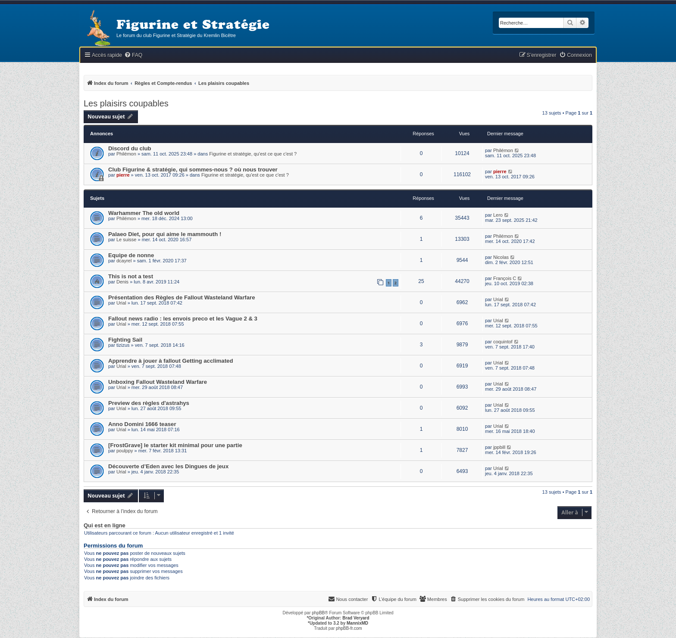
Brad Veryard (355, 618)
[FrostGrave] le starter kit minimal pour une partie (175, 445)
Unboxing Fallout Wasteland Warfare (157, 382)
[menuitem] (133, 55)
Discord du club (129, 148)
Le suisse (126, 239)
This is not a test (130, 276)
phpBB (318, 612)
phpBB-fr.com (349, 628)
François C (504, 278)
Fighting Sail (125, 339)
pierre (123, 174)
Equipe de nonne (131, 255)
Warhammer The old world (143, 213)
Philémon (126, 153)
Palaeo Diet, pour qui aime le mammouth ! (164, 234)
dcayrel (123, 260)
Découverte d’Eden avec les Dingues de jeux (168, 466)
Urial (121, 302)
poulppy (124, 450)
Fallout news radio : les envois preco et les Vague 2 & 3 (182, 318)
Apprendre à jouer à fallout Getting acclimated (170, 361)
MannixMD (357, 623)
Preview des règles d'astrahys (148, 403)
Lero (498, 215)
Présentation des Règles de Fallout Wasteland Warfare (181, 297)
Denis (122, 281)
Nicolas (501, 257)
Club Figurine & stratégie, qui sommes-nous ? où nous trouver (193, 169)
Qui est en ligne (104, 525)
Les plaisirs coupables (126, 103)
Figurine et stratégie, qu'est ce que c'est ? (253, 153)
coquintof (503, 341)
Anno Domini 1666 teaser (142, 424)
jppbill (499, 447)
